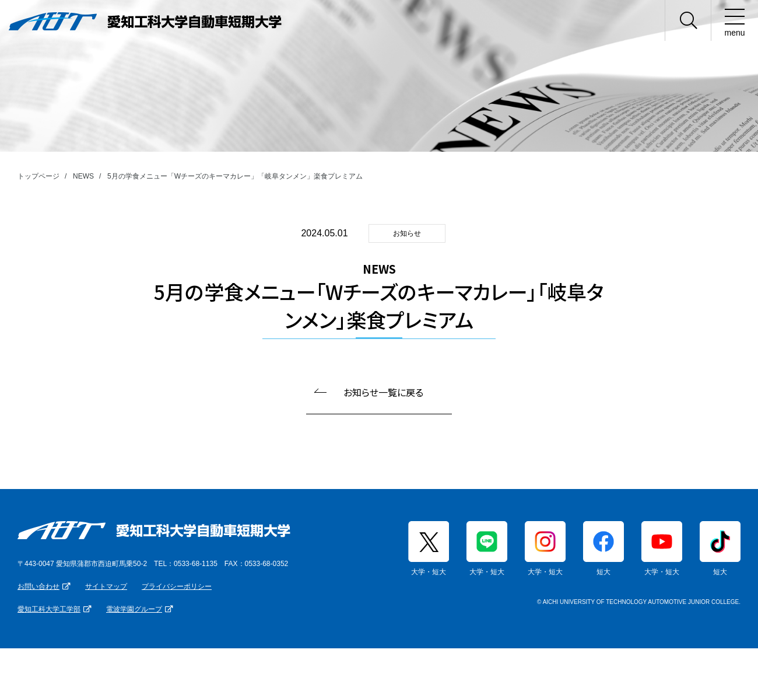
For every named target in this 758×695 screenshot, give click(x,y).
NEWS (83, 176)
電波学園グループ (134, 609)
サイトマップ (106, 586)
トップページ (38, 176)
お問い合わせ (38, 586)
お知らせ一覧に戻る (383, 392)
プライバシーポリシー (177, 586)
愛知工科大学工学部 (48, 609)
